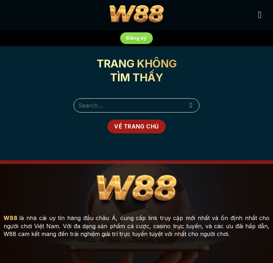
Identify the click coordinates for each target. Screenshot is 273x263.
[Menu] (263, 15)
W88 (10, 217)
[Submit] (191, 105)
